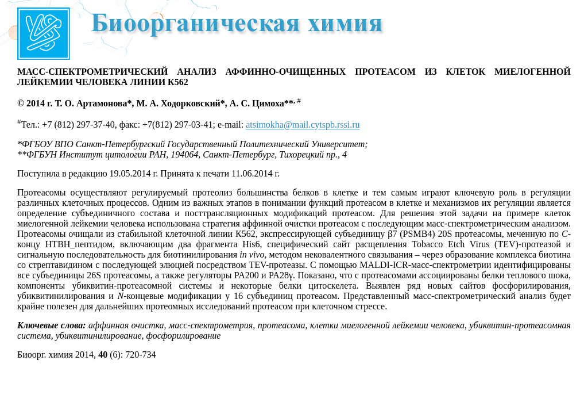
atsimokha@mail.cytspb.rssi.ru (302, 125)
